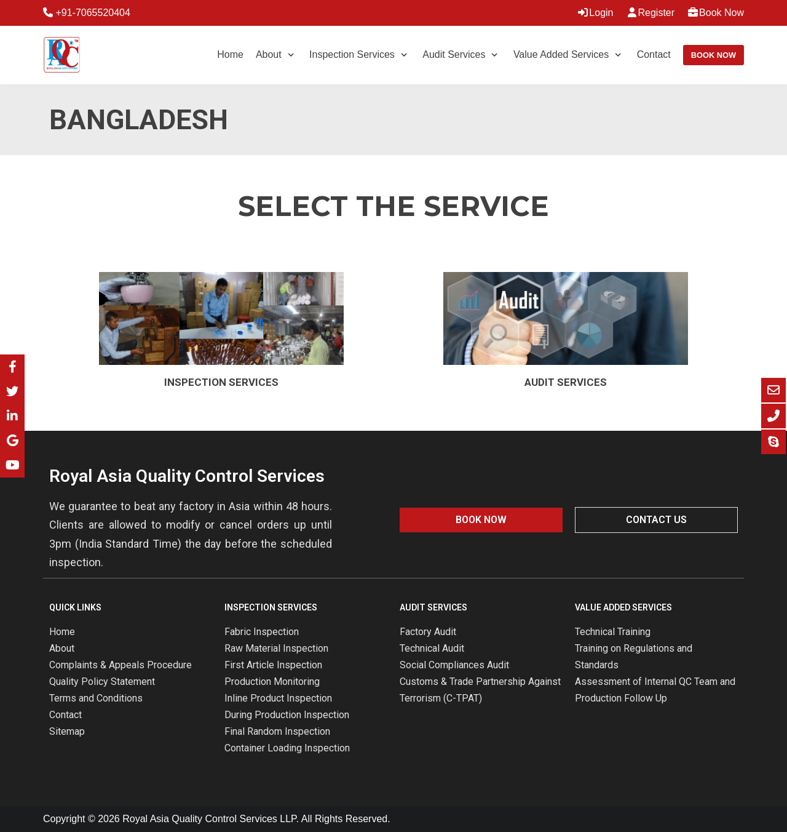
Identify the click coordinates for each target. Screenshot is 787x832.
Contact (654, 54)
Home (230, 54)
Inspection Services (221, 382)
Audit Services (565, 382)
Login (595, 12)
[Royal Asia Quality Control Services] (61, 55)
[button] (481, 520)
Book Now (715, 12)
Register (650, 12)
